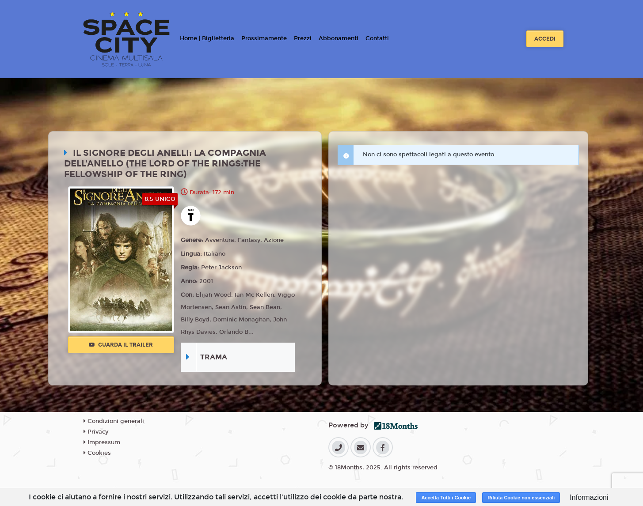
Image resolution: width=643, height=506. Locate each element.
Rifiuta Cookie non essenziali (521, 497)
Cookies (97, 453)
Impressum (102, 442)
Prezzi (303, 38)
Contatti (377, 38)
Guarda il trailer (121, 345)
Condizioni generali (114, 421)
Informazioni (589, 497)
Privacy (96, 431)
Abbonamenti (338, 38)
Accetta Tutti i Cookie (446, 497)
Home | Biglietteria (207, 38)
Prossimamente (264, 38)
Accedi (544, 39)
